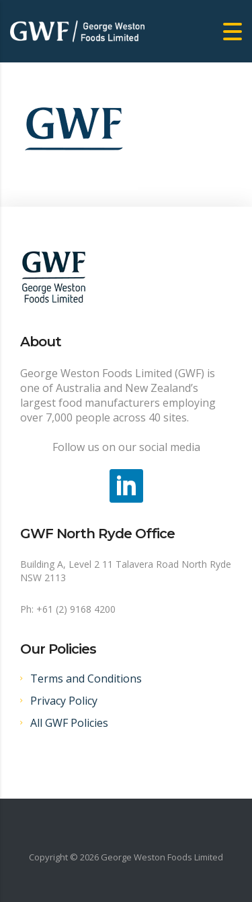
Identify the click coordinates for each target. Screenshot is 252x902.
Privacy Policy (63, 700)
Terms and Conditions (86, 678)
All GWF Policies (69, 722)
